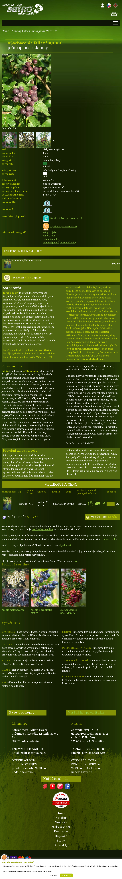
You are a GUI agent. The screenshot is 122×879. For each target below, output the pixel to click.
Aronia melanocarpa (13, 609)
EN (115, 5)
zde (77, 561)
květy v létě (49, 235)
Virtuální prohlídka (86, 712)
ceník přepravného (42, 529)
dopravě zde (109, 539)
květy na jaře (50, 232)
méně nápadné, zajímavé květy (59, 242)
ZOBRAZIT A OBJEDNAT (28, 278)
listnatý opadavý (52, 239)
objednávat (65, 545)
